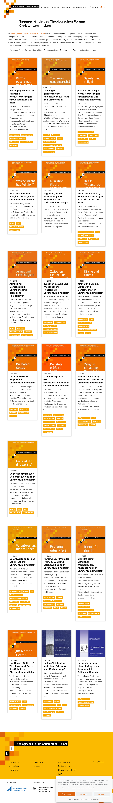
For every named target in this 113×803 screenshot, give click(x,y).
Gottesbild (60, 418)
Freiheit (56, 702)
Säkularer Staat (82, 139)
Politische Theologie (26, 142)
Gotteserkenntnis (49, 422)
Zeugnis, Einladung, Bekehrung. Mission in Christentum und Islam (90, 379)
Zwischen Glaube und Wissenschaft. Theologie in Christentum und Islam (56, 288)
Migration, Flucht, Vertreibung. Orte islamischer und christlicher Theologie (55, 198)
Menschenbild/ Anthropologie (52, 145)
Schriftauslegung (49, 152)
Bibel (19, 509)
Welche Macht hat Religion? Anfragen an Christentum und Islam (22, 196)
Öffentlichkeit (14, 142)
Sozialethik (28, 332)
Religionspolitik (93, 135)
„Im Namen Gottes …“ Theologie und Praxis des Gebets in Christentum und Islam (22, 667)
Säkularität (93, 139)
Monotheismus (61, 422)
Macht (18, 223)
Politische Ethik (25, 602)
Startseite (14, 762)
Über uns (94, 7)
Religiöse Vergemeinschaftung (87, 330)
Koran (25, 509)
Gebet (24, 702)
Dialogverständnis (83, 418)
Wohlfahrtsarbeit (27, 335)
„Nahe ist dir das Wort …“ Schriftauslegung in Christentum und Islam (22, 476)
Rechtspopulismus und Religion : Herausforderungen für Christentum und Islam (22, 96)
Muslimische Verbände (84, 323)
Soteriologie (60, 712)
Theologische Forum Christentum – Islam (28, 33)
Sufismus (60, 429)
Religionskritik (82, 239)
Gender (60, 138)
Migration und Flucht (16, 332)
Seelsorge (60, 604)
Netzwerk (66, 7)
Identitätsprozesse (49, 142)
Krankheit (59, 597)
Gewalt (12, 223)
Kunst (97, 232)
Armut (12, 328)
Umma (88, 333)
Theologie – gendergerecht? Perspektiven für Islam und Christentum (56, 95)
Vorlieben (101, 794)
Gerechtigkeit (20, 328)
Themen (55, 7)
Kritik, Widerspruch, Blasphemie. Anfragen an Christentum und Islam (90, 198)
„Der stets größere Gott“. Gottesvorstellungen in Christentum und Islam (56, 381)
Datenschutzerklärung (86, 799)
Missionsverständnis (84, 421)
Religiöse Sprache (83, 326)
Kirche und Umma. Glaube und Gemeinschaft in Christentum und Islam (90, 288)
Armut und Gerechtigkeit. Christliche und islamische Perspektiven (18, 290)
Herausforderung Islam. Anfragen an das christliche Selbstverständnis (88, 667)
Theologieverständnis (50, 329)
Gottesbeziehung (49, 418)
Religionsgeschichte (84, 617)
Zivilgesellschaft (83, 142)
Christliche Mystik (58, 415)
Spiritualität (47, 608)
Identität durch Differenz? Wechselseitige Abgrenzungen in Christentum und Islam (90, 565)
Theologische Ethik (24, 605)
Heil (59, 705)
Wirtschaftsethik (15, 335)
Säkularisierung (82, 425)
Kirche (91, 319)
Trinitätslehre (48, 432)
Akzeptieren (66, 794)
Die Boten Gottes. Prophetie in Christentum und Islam (22, 379)
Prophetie (13, 413)
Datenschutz (65, 766)
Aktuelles (45, 7)
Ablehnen (84, 794)
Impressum (96, 799)
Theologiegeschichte (50, 326)
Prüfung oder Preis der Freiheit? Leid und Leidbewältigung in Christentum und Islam (56, 563)
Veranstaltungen (80, 7)
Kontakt (38, 766)
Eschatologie (48, 702)
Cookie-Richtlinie (74, 799)
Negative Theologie (49, 425)
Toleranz (92, 425)
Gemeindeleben (82, 319)
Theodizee (63, 608)
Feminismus (55, 135)
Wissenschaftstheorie (50, 332)
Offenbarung (14, 409)
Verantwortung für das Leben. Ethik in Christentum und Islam (22, 562)
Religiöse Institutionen (16, 227)
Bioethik (25, 591)
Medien (80, 235)
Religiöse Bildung (83, 242)
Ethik (32, 591)
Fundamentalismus (26, 135)
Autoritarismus (14, 135)
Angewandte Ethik (15, 591)
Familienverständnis (16, 595)
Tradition (80, 333)
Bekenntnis (47, 415)
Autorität (46, 135)
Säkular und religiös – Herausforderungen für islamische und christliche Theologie (90, 95)
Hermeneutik (82, 613)
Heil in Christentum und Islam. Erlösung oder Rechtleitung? (54, 666)
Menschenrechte (49, 148)
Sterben (56, 608)
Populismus (13, 145)
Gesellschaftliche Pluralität (17, 138)
